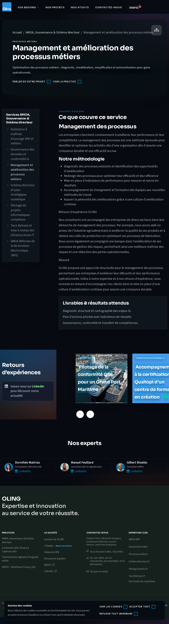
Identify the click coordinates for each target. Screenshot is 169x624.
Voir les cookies (110, 606)
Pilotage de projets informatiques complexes (20, 212)
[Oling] (7, 7)
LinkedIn (38, 386)
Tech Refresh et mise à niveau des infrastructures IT (22, 230)
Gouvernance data (138, 547)
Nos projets (55, 7)
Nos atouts (80, 7)
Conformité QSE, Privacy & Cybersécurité (15, 549)
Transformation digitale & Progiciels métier (20, 559)
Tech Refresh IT (137, 576)
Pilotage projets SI (138, 569)
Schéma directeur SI (139, 561)
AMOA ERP (134, 539)
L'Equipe (48, 546)
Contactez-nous (108, 7)
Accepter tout (139, 606)
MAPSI (49, 565)
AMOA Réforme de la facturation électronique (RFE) (23, 248)
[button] (80, 414)
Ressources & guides (55, 558)
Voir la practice (64, 81)
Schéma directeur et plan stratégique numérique (23, 192)
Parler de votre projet (28, 81)
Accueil (17, 32)
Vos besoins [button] (27, 7)
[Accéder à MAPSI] (135, 7)
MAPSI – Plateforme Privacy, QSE (19, 567)
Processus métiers (138, 554)
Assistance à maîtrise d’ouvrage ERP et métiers (22, 136)
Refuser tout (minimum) (116, 613)
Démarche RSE (51, 552)
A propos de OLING (54, 539)
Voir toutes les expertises (142, 581)
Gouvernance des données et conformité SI (22, 154)
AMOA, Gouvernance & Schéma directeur (53, 32)
